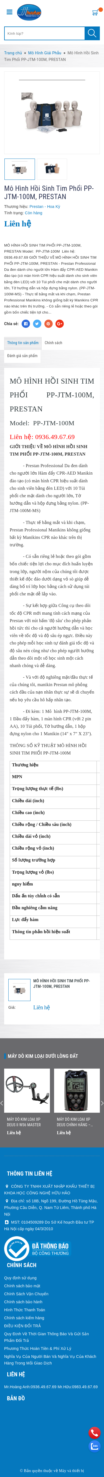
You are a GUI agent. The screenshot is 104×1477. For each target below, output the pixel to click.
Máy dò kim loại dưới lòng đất (43, 1056)
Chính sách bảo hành (23, 1302)
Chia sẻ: (11, 324)
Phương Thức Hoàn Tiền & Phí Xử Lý (37, 1348)
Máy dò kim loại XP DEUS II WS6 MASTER (24, 1122)
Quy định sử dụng (20, 1278)
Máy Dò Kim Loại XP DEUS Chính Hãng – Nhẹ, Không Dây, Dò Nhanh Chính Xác (73, 1122)
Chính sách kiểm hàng (24, 1318)
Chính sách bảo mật (22, 1286)
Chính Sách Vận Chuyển (26, 1294)
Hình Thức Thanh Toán (24, 1310)
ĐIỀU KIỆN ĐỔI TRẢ (22, 1326)
